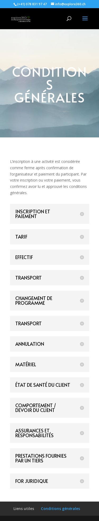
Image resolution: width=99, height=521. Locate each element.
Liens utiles (23, 508)
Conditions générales (60, 508)
